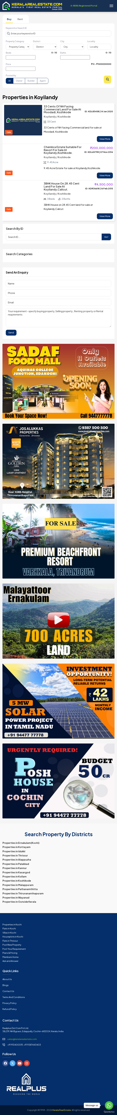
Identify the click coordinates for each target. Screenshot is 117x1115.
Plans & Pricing (9, 953)
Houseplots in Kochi (12, 936)
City (62, 41)
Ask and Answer (10, 961)
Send (11, 332)
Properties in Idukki (13, 851)
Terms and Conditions (13, 997)
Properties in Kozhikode (16, 880)
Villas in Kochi (9, 932)
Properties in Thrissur (15, 855)
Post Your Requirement (14, 949)
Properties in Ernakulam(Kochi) (20, 842)
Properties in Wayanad (15, 897)
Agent (43, 81)
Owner (19, 81)
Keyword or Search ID (16, 28)
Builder (31, 81)
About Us (7, 979)
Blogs (5, 985)
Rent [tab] (20, 19)
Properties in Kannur (14, 868)
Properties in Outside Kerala (19, 901)
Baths (63, 53)
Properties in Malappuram (17, 884)
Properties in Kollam (14, 876)
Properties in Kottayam (16, 846)
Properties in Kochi (12, 924)
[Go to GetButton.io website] (109, 1112)
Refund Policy (9, 1009)
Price (8, 64)
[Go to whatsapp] (109, 1105)
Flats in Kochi (9, 928)
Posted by (11, 75)
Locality (91, 41)
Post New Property (11, 944)
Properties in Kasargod (16, 872)
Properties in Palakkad (15, 863)
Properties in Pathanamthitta (20, 889)
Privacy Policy (9, 1003)
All (9, 81)
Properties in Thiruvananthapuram (23, 893)
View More (105, 139)
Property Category (15, 41)
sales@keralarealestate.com (22, 1039)
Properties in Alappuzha (16, 859)
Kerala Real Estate (61, 1110)
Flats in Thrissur (10, 940)
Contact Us (8, 991)
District (36, 41)
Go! (106, 237)
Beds (8, 53)
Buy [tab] (9, 19)
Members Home (10, 957)
